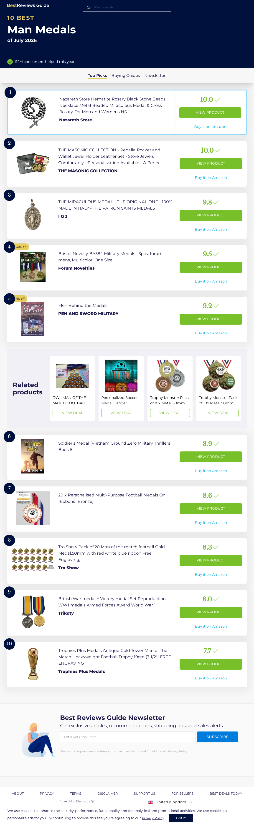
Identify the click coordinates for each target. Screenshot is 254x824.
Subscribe (218, 737)
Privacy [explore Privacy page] (47, 793)
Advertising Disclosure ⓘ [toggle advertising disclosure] (77, 801)
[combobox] (127, 7)
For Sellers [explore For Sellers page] (182, 793)
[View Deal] (72, 388)
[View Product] (127, 112)
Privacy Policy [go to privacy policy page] (153, 818)
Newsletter (154, 75)
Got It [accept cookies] (181, 818)
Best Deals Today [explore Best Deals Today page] (226, 793)
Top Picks (97, 75)
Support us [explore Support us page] (144, 793)
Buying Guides (126, 75)
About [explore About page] (18, 793)
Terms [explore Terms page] (75, 793)
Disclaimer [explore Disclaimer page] (107, 793)
